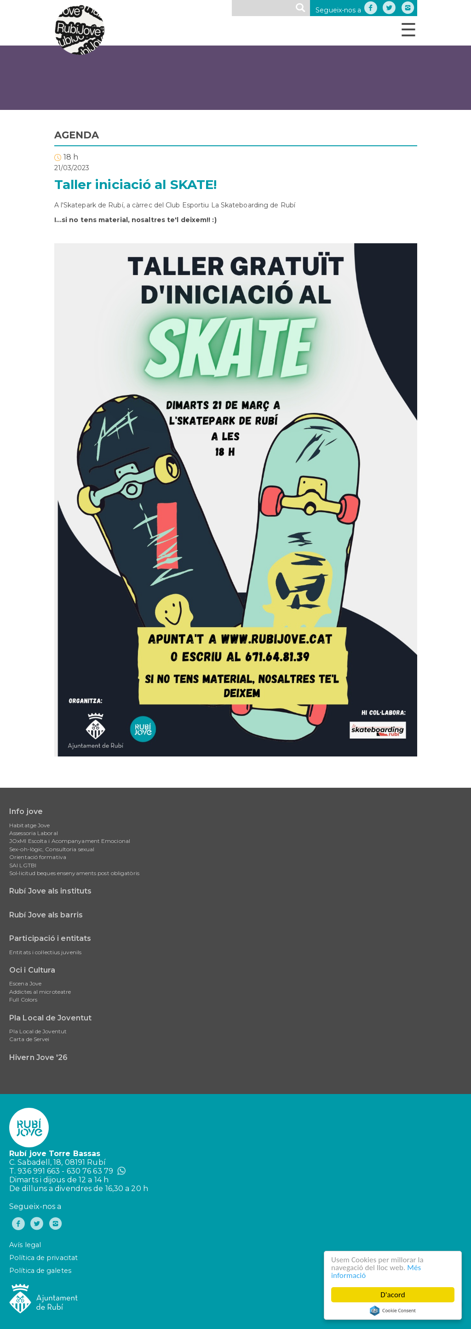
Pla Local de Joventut (50, 1018)
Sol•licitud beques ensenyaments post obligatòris (74, 873)
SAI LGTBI (22, 865)
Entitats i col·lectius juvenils (45, 952)
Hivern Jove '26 (38, 1057)
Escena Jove (25, 983)
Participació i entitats (50, 938)
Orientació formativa (37, 857)
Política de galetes (40, 1270)
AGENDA (76, 135)
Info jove (26, 811)
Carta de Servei (29, 1039)
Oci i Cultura (32, 970)
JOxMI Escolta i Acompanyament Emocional (69, 840)
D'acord (392, 1295)
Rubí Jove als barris (46, 915)
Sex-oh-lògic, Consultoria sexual (51, 849)
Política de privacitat (43, 1258)
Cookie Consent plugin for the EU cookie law (393, 1311)
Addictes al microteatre (40, 991)
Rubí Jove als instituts (50, 891)
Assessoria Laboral (33, 833)
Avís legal (25, 1245)
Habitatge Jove (29, 825)
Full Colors (23, 999)
